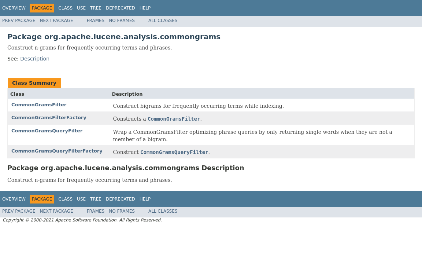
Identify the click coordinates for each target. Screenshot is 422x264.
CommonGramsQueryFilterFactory (57, 151)
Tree (95, 8)
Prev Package (19, 20)
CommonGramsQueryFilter (46, 130)
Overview (14, 8)
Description (34, 59)
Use (81, 8)
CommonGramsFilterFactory (48, 117)
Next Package (56, 20)
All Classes (162, 20)
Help (145, 8)
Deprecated (120, 8)
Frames (96, 20)
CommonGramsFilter (38, 104)
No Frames (122, 20)
